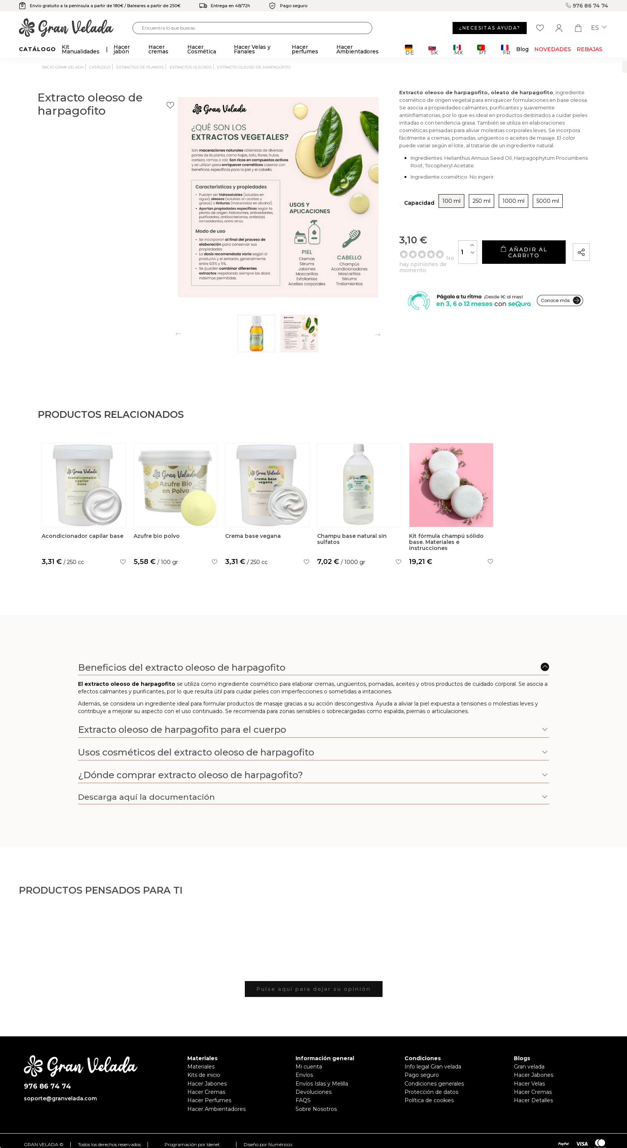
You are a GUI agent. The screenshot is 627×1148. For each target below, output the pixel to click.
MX (458, 50)
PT (482, 50)
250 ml (415, 207)
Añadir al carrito (501, 255)
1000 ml (447, 207)
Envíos (304, 1075)
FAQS (303, 1100)
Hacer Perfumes (209, 1100)
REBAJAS (589, 49)
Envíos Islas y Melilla (322, 1083)
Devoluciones (313, 1092)
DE (409, 50)
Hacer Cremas (206, 1092)
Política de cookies (429, 1100)
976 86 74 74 (587, 5)
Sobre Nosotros (316, 1109)
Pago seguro (422, 1075)
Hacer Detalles (533, 1100)
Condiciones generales (434, 1083)
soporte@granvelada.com (60, 1098)
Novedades (552, 49)
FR (505, 50)
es (599, 28)
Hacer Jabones (207, 1083)
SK (433, 50)
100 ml (385, 207)
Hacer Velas (529, 1083)
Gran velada (529, 1066)
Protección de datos (431, 1092)
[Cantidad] (424, 254)
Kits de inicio (203, 1075)
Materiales (201, 1066)
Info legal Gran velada (433, 1066)
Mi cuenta (309, 1066)
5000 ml (481, 207)
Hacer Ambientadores (216, 1109)
